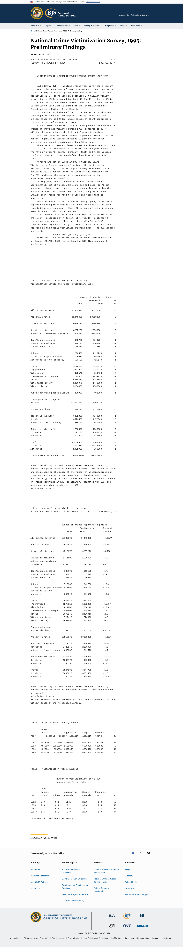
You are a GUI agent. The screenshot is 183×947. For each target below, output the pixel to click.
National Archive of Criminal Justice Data (106, 871)
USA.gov (155, 938)
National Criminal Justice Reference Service (105, 880)
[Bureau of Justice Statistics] (127, 919)
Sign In (144, 15)
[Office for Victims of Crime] (127, 927)
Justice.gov (167, 938)
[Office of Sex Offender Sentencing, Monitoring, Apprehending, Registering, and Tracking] (142, 927)
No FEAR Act (116, 938)
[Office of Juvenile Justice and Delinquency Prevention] (112, 928)
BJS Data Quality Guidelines (74, 879)
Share (152, 17)
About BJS (35, 869)
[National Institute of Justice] (142, 918)
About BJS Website (39, 882)
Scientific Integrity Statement (75, 894)
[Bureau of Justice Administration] (112, 918)
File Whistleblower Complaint (36, 938)
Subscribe (135, 15)
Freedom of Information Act (137, 938)
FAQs (127, 869)
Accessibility (15, 938)
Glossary (129, 876)
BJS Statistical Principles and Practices (75, 886)
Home (32, 31)
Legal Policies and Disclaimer (95, 938)
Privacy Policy (74, 938)
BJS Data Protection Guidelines (71, 871)
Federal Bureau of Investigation (101, 889)
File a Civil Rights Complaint (137, 894)
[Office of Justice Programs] (36, 13)
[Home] (60, 13)
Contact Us (124, 15)
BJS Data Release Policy (73, 900)
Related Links (131, 882)
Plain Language (58, 938)
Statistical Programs (39, 876)
